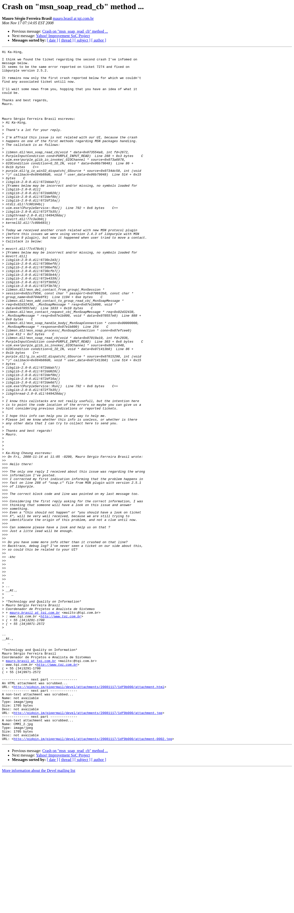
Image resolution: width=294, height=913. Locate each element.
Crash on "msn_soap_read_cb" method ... (75, 31)
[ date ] (52, 40)
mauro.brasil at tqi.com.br (73, 18)
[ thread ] (66, 40)
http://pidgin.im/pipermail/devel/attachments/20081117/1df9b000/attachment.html (89, 814)
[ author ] (98, 40)
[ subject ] (82, 40)
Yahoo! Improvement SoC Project (63, 36)
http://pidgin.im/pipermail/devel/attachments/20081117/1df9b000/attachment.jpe (88, 845)
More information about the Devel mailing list (38, 909)
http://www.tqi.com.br (61, 730)
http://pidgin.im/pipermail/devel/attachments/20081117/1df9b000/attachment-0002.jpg (93, 877)
